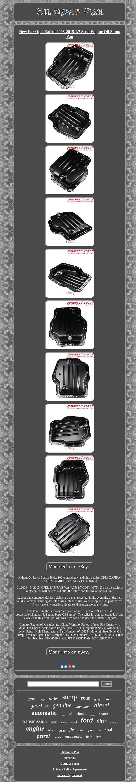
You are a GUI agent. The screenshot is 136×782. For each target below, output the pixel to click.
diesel (101, 705)
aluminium (83, 707)
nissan (64, 722)
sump (69, 697)
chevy (81, 730)
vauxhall (105, 729)
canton (113, 722)
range (42, 699)
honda (57, 737)
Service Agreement (69, 775)
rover (92, 715)
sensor (62, 715)
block (51, 730)
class (54, 722)
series (54, 698)
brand (103, 714)
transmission (34, 721)
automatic (44, 713)
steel (74, 722)
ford (87, 720)
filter (102, 721)
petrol (43, 736)
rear (85, 698)
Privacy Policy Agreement (70, 769)
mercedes (73, 736)
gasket (91, 730)
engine (35, 728)
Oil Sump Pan (69, 752)
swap (62, 730)
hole (89, 737)
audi (99, 737)
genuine (62, 705)
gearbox (39, 705)
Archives (70, 757)
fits (72, 729)
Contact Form (69, 763)
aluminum (78, 713)
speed (97, 700)
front (31, 699)
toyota (107, 699)
